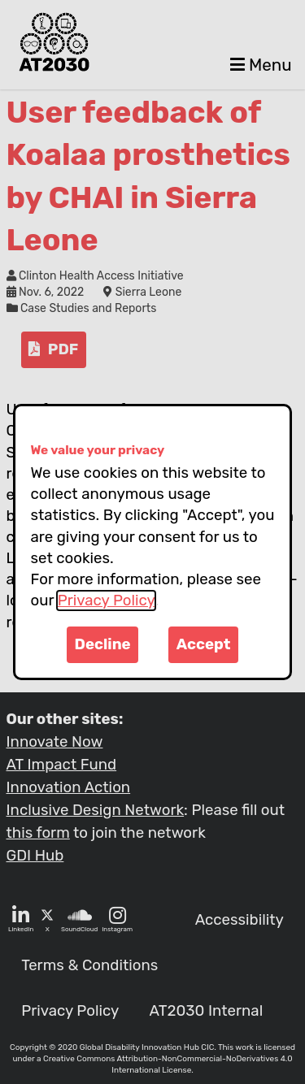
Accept (203, 644)
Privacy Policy (106, 600)
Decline (103, 644)
